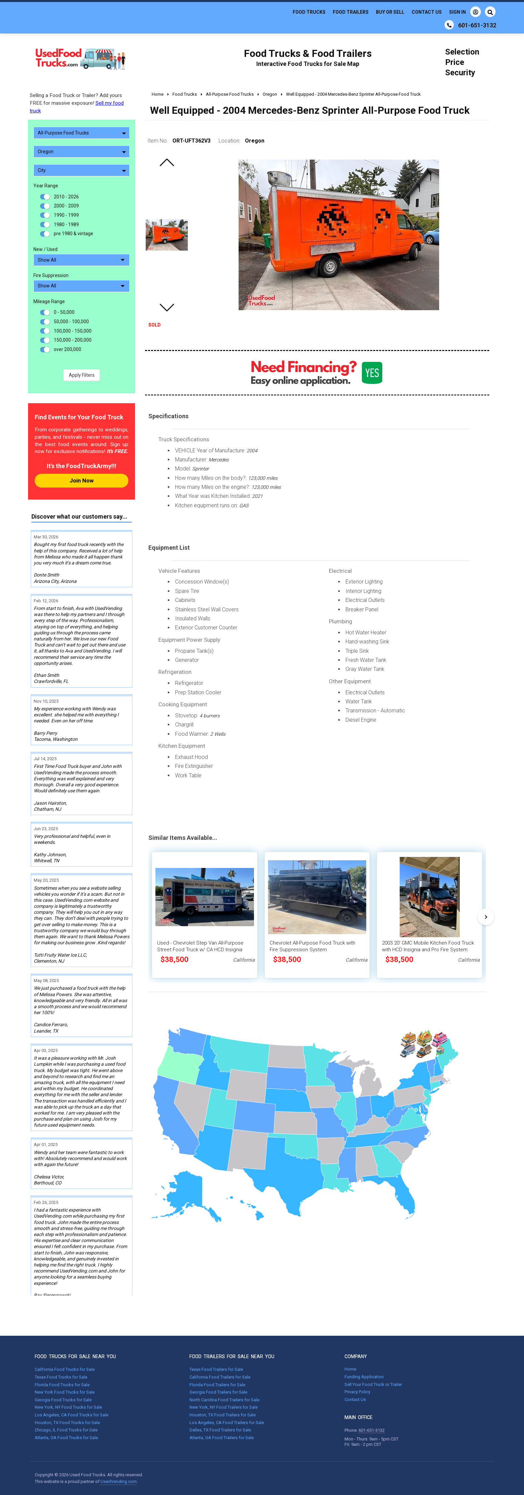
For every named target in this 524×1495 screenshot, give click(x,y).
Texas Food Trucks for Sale (61, 1377)
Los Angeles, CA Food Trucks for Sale (71, 1414)
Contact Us (427, 12)
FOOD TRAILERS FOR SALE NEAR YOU (231, 1356)
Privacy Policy (357, 1391)
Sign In (465, 11)
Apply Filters (82, 375)
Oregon (82, 151)
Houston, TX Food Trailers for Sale (222, 1414)
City (82, 170)
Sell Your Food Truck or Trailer (373, 1384)
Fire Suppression (51, 275)
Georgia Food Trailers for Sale (218, 1392)
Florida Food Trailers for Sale (217, 1384)
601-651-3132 (372, 1430)
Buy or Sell (390, 12)
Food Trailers (351, 12)
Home (350, 1369)
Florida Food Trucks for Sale (62, 1384)
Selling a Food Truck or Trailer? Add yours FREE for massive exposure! (77, 103)
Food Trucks (309, 12)
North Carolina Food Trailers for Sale (224, 1399)
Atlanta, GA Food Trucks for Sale (66, 1437)
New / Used (45, 249)
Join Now (82, 480)
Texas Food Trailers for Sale (216, 1369)
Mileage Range (49, 301)
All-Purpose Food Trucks (82, 133)
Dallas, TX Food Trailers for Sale (220, 1429)
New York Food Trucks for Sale (65, 1392)
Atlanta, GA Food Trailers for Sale (221, 1437)
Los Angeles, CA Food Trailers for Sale (226, 1422)
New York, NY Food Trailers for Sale (223, 1407)
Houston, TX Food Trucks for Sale (67, 1422)
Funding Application (364, 1376)
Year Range (45, 185)
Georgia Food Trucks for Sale (63, 1399)
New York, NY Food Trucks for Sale (68, 1407)
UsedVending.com (119, 1481)
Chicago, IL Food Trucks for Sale (66, 1429)
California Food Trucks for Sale (65, 1369)
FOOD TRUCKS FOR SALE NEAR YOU (75, 1356)
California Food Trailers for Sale (219, 1377)
